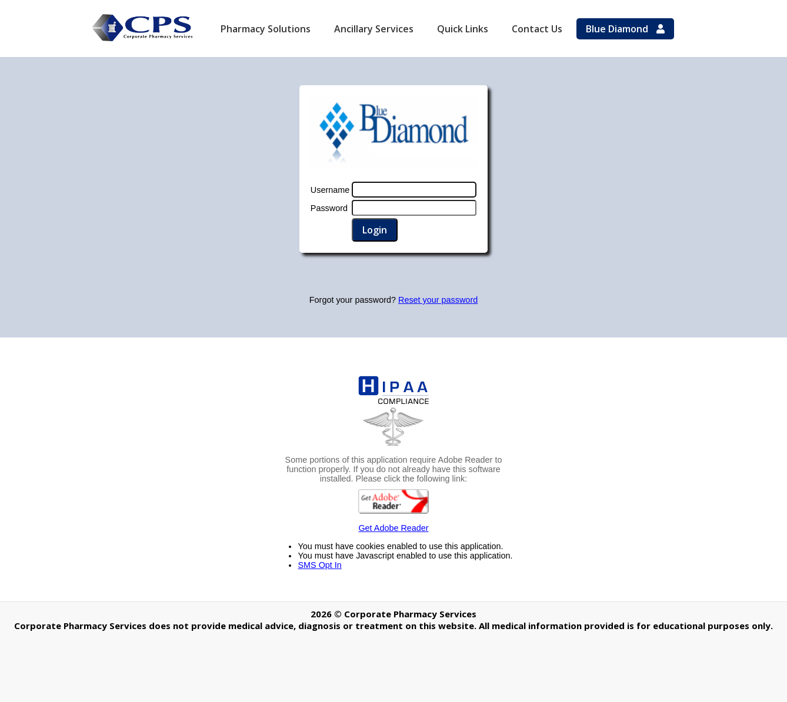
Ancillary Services (373, 28)
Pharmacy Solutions (266, 28)
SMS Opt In (319, 565)
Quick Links (462, 28)
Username (330, 190)
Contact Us (537, 28)
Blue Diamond (625, 28)
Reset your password (438, 300)
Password (329, 208)
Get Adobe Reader (393, 511)
